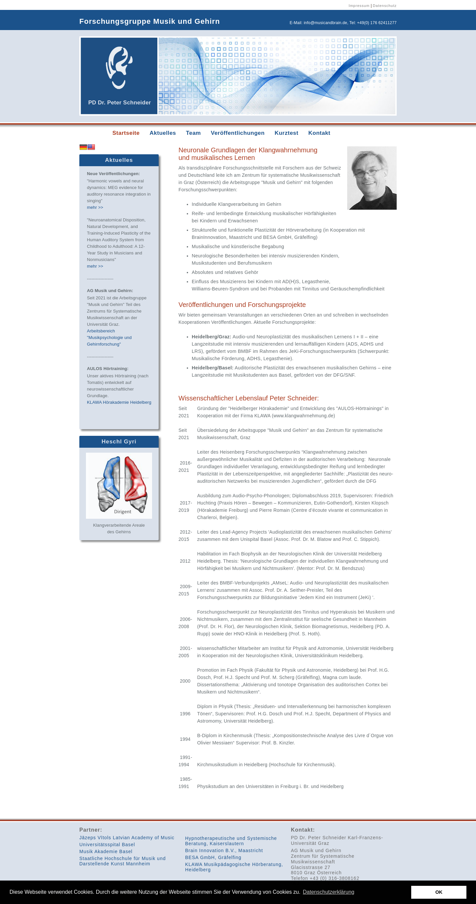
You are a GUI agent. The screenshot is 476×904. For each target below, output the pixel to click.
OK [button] (439, 892)
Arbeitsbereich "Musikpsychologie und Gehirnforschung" (109, 337)
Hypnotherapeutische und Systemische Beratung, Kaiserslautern (231, 841)
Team (193, 133)
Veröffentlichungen (238, 133)
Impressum (359, 6)
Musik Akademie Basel (106, 851)
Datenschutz (385, 6)
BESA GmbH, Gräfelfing (213, 857)
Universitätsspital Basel (107, 844)
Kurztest (286, 133)
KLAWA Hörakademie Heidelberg (119, 402)
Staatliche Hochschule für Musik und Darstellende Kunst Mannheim (122, 861)
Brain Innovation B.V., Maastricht (224, 850)
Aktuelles (162, 133)
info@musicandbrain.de (325, 22)
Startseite (125, 133)
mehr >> (95, 207)
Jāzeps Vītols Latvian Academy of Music (127, 837)
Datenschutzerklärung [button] (328, 892)
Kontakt (319, 133)
